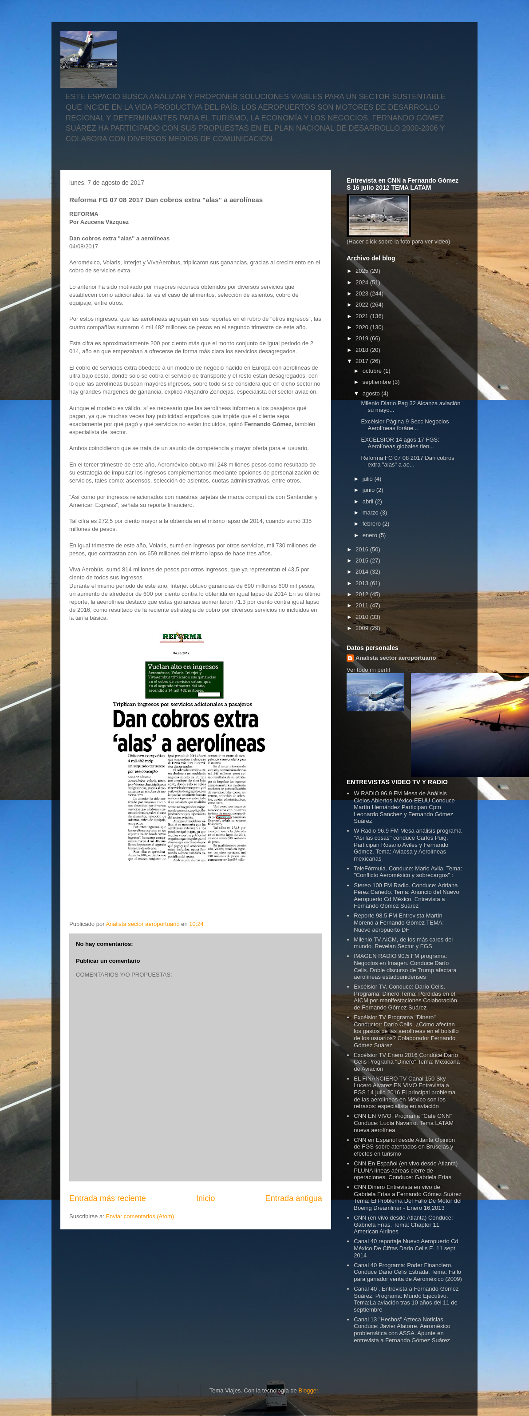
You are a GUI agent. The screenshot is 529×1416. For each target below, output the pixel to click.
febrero (373, 523)
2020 (362, 327)
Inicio (205, 1198)
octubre (373, 370)
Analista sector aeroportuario (395, 657)
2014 (362, 571)
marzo (371, 512)
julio (369, 478)
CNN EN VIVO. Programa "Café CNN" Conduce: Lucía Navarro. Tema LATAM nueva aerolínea (404, 1123)
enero (371, 535)
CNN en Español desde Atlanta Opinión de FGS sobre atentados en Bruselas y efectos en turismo (404, 1147)
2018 (362, 350)
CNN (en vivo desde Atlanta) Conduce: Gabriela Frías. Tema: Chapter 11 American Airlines (403, 1224)
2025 (362, 270)
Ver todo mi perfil (368, 669)
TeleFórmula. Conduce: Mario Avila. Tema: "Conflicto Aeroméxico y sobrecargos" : (408, 872)
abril (369, 501)
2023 (362, 293)
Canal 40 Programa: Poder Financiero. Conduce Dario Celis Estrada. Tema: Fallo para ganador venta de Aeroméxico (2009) (408, 1272)
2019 (362, 338)
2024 (362, 282)
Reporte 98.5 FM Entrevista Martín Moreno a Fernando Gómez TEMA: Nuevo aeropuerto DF (399, 922)
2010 (362, 617)
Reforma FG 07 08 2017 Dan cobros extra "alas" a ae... (407, 461)
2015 (362, 560)
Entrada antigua (293, 1198)
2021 (362, 316)
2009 (362, 628)
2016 (362, 549)
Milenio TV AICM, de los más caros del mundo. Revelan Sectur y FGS (403, 943)
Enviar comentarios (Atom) (140, 1216)
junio (369, 490)
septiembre (378, 382)
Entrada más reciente (107, 1198)
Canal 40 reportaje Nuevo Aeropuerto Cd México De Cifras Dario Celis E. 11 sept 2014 (406, 1248)
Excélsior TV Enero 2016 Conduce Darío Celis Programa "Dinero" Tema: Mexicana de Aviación (407, 1062)
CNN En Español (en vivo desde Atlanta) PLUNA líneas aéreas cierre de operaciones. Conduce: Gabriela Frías (406, 1170)
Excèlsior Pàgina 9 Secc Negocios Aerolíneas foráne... (405, 425)
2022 (362, 304)
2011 (362, 605)
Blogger (308, 1390)
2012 (362, 594)
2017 (362, 361)
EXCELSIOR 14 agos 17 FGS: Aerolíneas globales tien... (400, 443)
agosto (372, 393)
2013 (362, 583)
